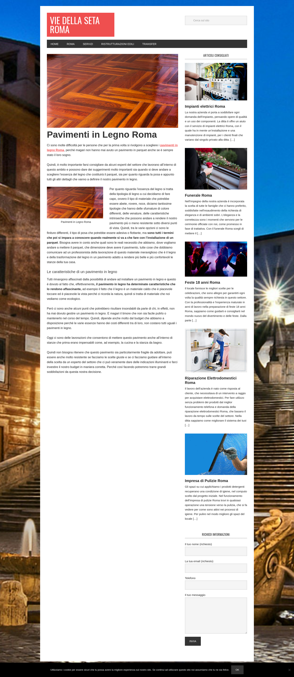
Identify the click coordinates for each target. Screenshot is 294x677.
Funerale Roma (198, 195)
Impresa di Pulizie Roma (206, 481)
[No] (289, 670)
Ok (237, 669)
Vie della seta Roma (75, 24)
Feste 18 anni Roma (202, 282)
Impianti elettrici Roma (205, 106)
